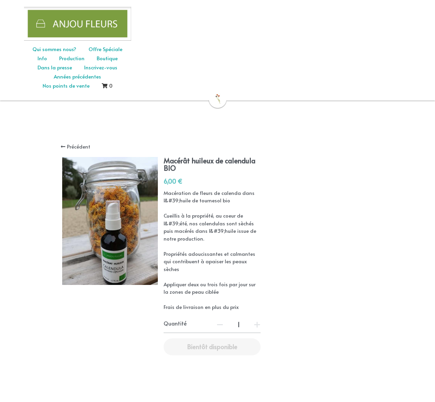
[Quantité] (311, 274)
